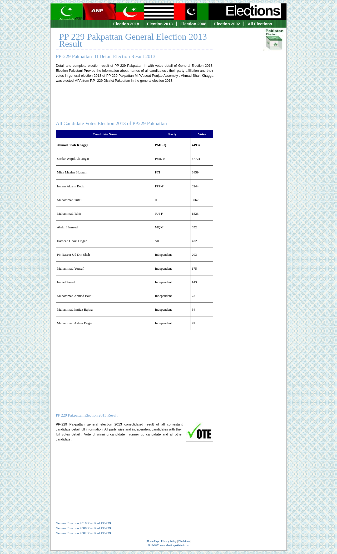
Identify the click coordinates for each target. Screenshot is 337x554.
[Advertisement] (251, 128)
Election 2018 (126, 24)
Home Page (153, 541)
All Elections (260, 24)
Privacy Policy (169, 541)
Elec (253, 10)
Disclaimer (184, 541)
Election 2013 (160, 24)
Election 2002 (227, 24)
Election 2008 (193, 24)
